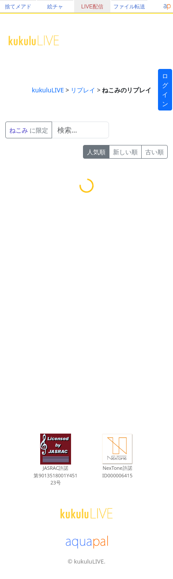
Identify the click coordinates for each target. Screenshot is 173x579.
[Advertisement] (82, 319)
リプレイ (83, 90)
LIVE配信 (92, 7)
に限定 (28, 130)
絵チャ (55, 7)
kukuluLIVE (48, 90)
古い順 (154, 152)
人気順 (96, 152)
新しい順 (125, 152)
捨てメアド (18, 7)
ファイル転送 (129, 7)
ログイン (165, 90)
